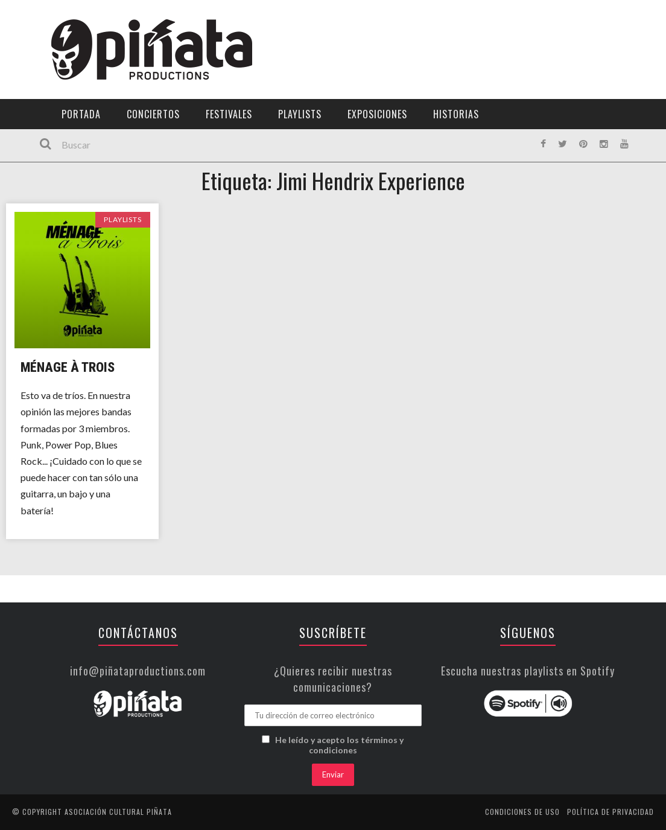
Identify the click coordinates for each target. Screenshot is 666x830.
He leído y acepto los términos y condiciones (339, 745)
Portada (81, 114)
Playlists (300, 114)
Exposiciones (377, 114)
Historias (456, 114)
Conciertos (153, 114)
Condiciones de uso (522, 811)
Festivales (229, 114)
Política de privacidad (610, 811)
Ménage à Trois (68, 367)
